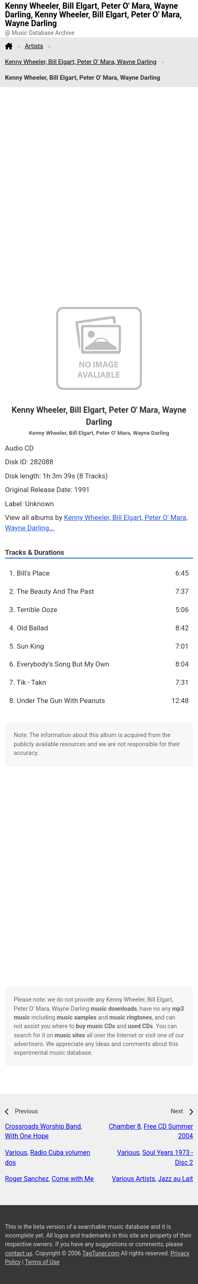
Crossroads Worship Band (43, 1126)
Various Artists (133, 1179)
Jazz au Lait (175, 1179)
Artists (34, 46)
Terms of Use (42, 1262)
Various (16, 1153)
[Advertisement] (99, 197)
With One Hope (27, 1136)
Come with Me (72, 1179)
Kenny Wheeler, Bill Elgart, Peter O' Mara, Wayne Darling (80, 62)
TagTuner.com (100, 1253)
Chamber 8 (125, 1126)
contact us (18, 1253)
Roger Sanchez (27, 1179)
